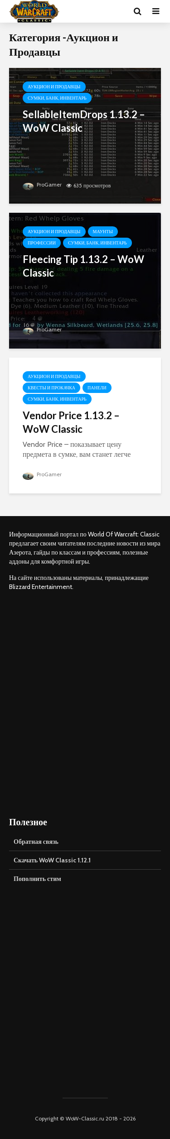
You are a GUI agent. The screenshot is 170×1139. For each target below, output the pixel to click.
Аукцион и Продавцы (54, 87)
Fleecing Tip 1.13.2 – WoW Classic (83, 266)
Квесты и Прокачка (51, 388)
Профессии (42, 243)
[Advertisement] (85, 703)
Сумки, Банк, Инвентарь (57, 98)
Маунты (103, 231)
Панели (97, 388)
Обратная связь (36, 842)
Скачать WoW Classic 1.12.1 (52, 860)
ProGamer (42, 184)
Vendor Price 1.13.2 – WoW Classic (71, 422)
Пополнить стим (37, 879)
